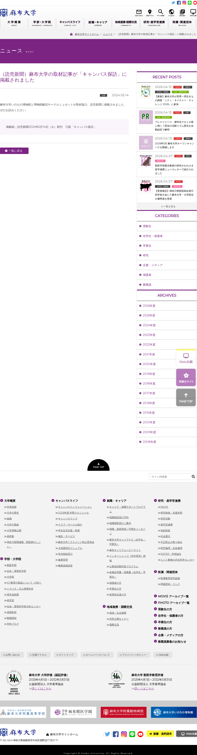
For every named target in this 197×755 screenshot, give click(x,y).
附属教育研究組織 (170, 576)
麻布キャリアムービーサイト (125, 549)
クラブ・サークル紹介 (70, 523)
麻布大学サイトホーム (64, 727)
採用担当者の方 (117, 593)
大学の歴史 (13, 512)
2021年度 (149, 354)
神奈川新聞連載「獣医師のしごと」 (24, 544)
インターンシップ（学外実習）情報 (127, 557)
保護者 (147, 275)
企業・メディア (153, 265)
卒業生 (147, 245)
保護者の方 (115, 582)
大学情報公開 (14, 529)
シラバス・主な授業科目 (20, 587)
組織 (9, 517)
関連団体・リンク (170, 582)
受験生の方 (165, 606)
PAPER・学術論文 (171, 553)
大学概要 (14, 23)
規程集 (10, 535)
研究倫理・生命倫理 (171, 547)
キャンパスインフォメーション (75, 506)
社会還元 (165, 535)
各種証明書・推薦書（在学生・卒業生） (127, 574)
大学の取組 (13, 523)
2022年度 (149, 344)
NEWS (164, 506)
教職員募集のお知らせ (172, 635)
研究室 (10, 599)
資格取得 (11, 610)
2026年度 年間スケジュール (73, 512)
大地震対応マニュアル (70, 547)
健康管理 (63, 559)
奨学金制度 (13, 593)
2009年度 (149, 432)
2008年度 (149, 442)
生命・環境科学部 (16, 569)
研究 (146, 255)
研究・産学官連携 (154, 23)
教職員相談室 (65, 564)
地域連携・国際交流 (126, 23)
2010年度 (149, 422)
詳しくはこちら (41, 682)
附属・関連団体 (182, 23)
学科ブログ (13, 622)
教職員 (147, 284)
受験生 (147, 226)
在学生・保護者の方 (170, 612)
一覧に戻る (15, 151)
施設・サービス (66, 535)
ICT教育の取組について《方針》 (24, 581)
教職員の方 (165, 623)
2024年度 (149, 325)
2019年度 (149, 374)
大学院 (10, 575)
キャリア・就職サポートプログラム (127, 508)
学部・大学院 (42, 23)
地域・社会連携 (117, 611)
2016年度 (149, 403)
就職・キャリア (98, 23)
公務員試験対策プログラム (123, 565)
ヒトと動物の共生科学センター (177, 559)
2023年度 (149, 335)
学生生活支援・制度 (69, 529)
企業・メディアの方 (170, 629)
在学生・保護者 (153, 236)
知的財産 (165, 529)
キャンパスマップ (67, 517)
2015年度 (149, 412)
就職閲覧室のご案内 (120, 522)
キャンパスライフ (70, 23)
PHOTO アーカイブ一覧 (173, 600)
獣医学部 (11, 563)
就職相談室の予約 (119, 516)
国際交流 (114, 623)
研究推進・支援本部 (171, 512)
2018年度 (149, 383)
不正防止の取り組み (171, 541)
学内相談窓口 (65, 553)
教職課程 (11, 616)
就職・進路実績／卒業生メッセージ (127, 530)
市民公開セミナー (119, 617)
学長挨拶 (11, 506)
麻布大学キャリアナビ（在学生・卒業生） (127, 541)
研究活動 (165, 517)
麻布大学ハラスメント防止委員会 (76, 541)
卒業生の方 (115, 587)
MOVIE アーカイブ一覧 (173, 594)
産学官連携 (167, 523)
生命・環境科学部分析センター (24, 604)
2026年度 (149, 306)
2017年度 (149, 393)
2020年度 (149, 364)
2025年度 (149, 315)
